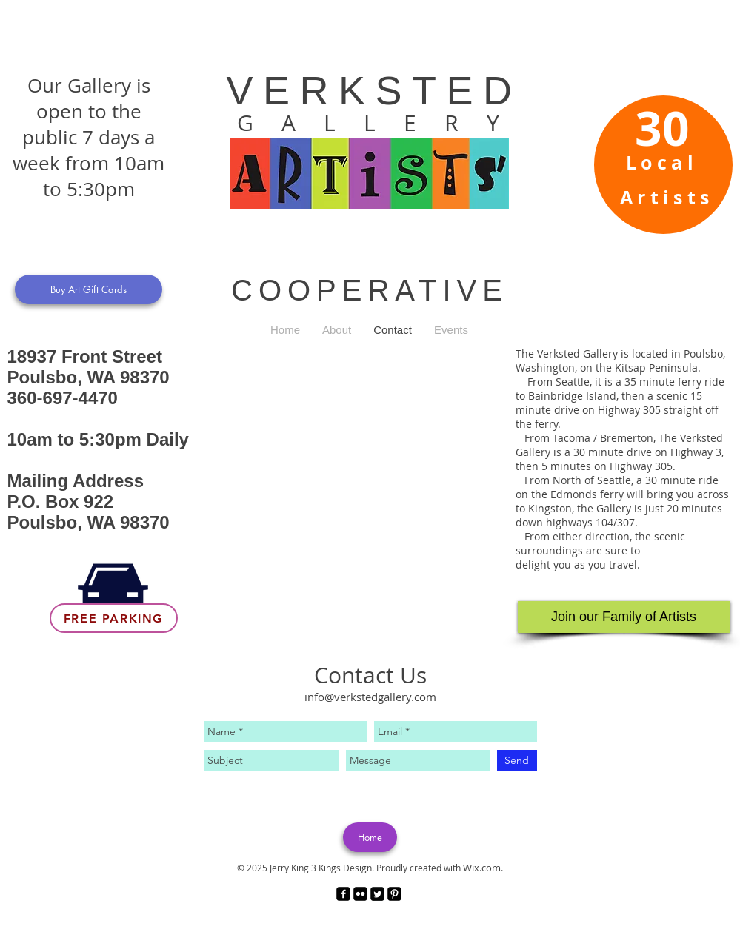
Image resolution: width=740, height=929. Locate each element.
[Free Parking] (114, 618)
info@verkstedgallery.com (370, 696)
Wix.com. (483, 867)
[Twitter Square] (377, 894)
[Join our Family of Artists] (624, 617)
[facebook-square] (343, 894)
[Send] (517, 760)
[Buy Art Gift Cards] (88, 289)
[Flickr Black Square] (360, 894)
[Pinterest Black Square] (394, 894)
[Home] (370, 837)
